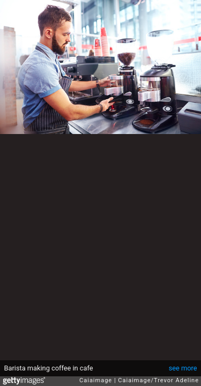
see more (183, 368)
